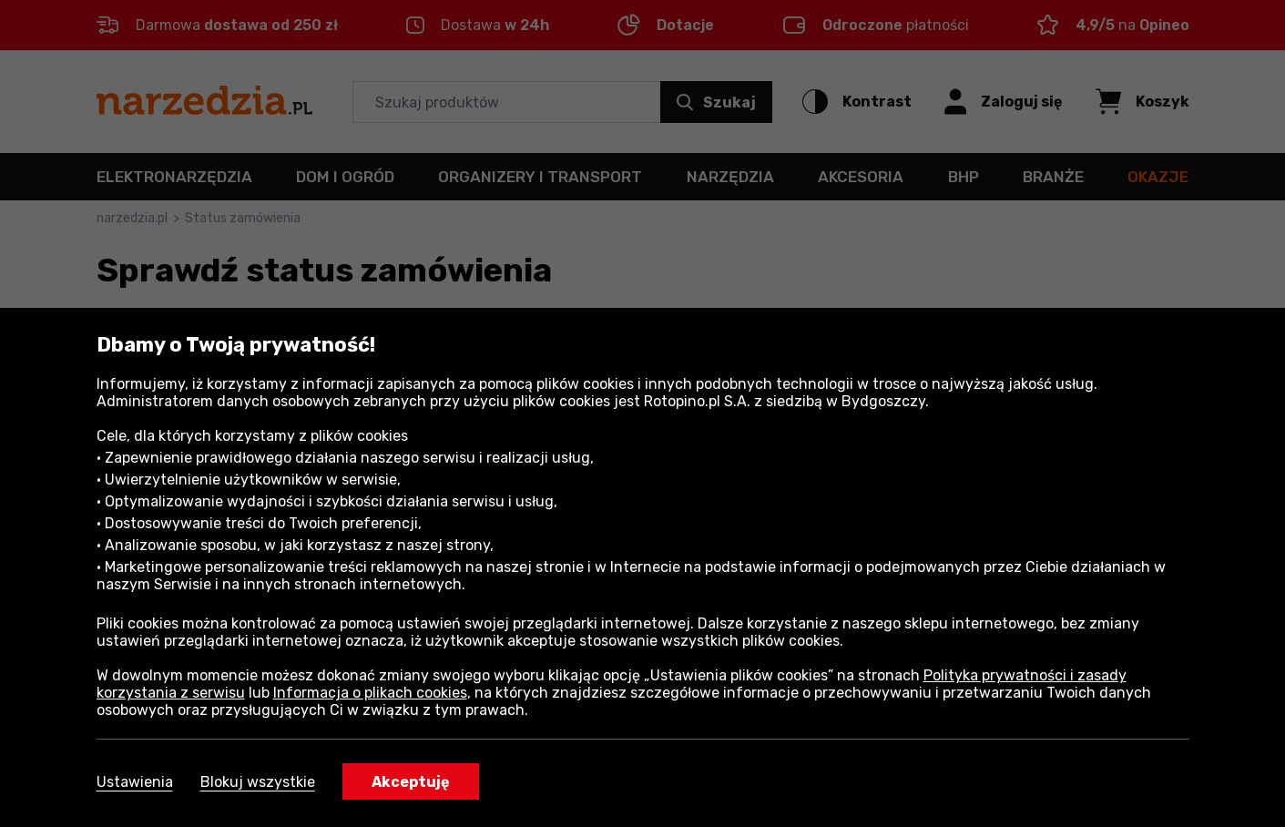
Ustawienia (135, 782)
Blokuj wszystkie (257, 782)
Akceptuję (411, 782)
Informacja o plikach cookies (370, 692)
